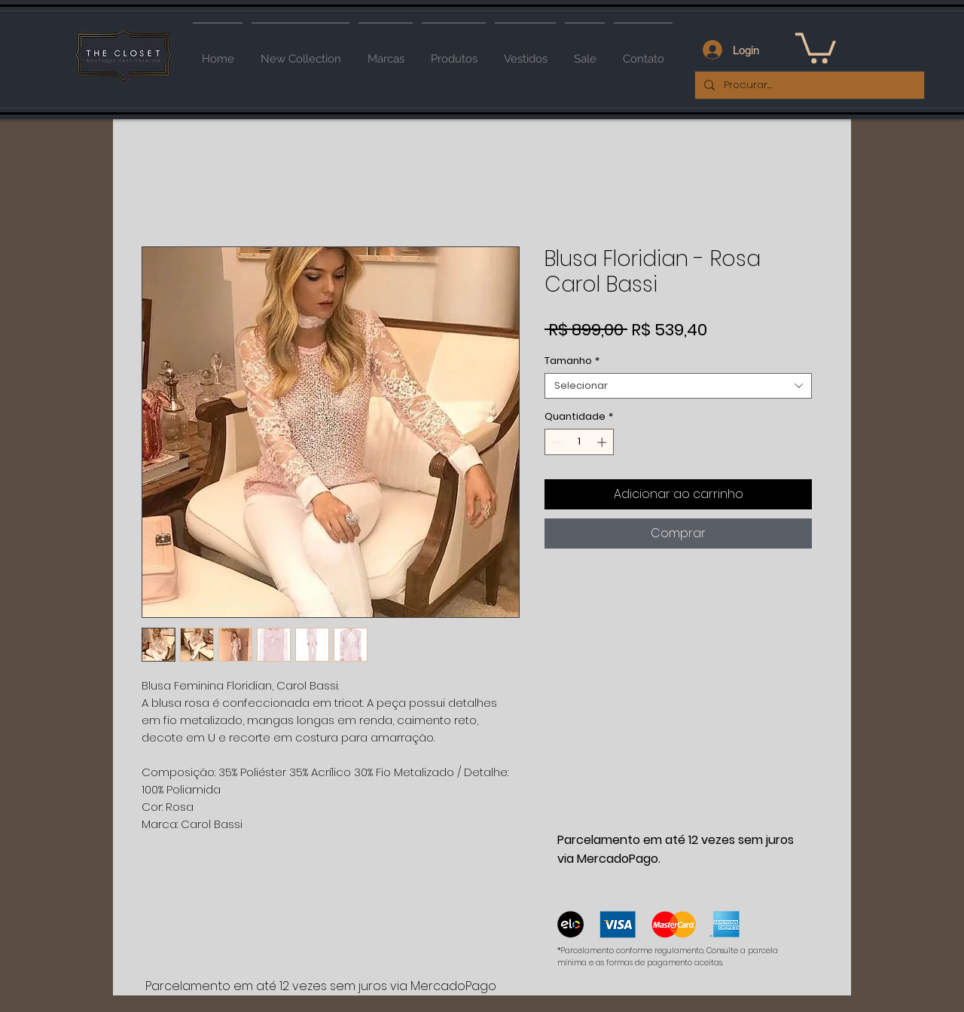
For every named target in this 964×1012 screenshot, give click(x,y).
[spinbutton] (579, 442)
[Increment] (603, 442)
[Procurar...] (808, 85)
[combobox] (678, 386)
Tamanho (572, 361)
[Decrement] (556, 442)
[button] (815, 46)
